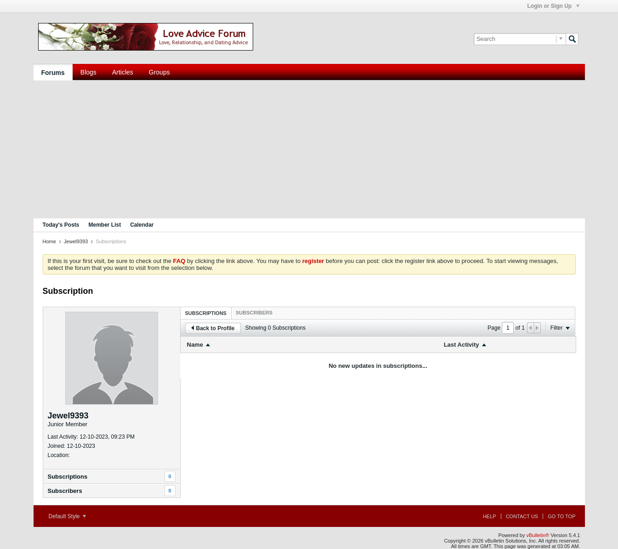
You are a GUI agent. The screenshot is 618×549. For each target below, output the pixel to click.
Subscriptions (68, 476)
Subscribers (65, 490)
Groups (159, 72)
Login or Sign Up (553, 6)
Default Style (67, 516)
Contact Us (522, 516)
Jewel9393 (76, 241)
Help (489, 516)
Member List (105, 225)
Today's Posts (61, 225)
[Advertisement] (309, 149)
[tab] (206, 313)
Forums (53, 72)
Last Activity (461, 344)
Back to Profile (213, 328)
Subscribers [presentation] (254, 312)
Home (49, 241)
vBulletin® (538, 535)
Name (195, 344)
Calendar (141, 225)
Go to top (561, 516)
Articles (122, 72)
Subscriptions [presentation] (206, 313)
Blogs (88, 72)
